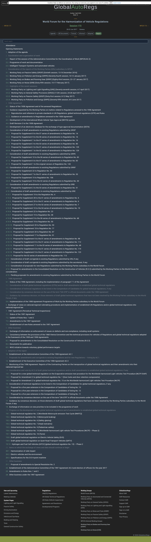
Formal (73, 33)
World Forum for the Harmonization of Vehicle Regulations (75, 21)
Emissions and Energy (11, 513)
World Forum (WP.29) (88, 493)
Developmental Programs (50, 507)
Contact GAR (123, 500)
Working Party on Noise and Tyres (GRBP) (95, 511)
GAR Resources (124, 497)
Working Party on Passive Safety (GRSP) (94, 514)
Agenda (53, 33)
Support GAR (123, 503)
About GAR (123, 493)
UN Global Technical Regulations (53, 497)
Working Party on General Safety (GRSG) (94, 502)
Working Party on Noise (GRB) (91, 530)
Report (98, 33)
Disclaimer (122, 513)
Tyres (5, 523)
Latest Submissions (10, 493)
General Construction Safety (13, 526)
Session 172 (75, 25)
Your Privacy (123, 517)
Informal (82, 33)
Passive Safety (9, 506)
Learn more (117, 3)
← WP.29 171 (6, 26)
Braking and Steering (11, 520)
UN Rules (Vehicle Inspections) (52, 500)
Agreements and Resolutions (52, 503)
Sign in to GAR (124, 510)
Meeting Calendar (10, 497)
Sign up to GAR (124, 507)
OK (111, 3)
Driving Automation (10, 510)
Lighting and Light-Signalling (13, 503)
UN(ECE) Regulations (49, 493)
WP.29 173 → (144, 26)
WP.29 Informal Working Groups (91, 521)
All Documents (63, 33)
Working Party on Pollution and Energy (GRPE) (96, 518)
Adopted (90, 33)
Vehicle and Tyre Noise (11, 516)
